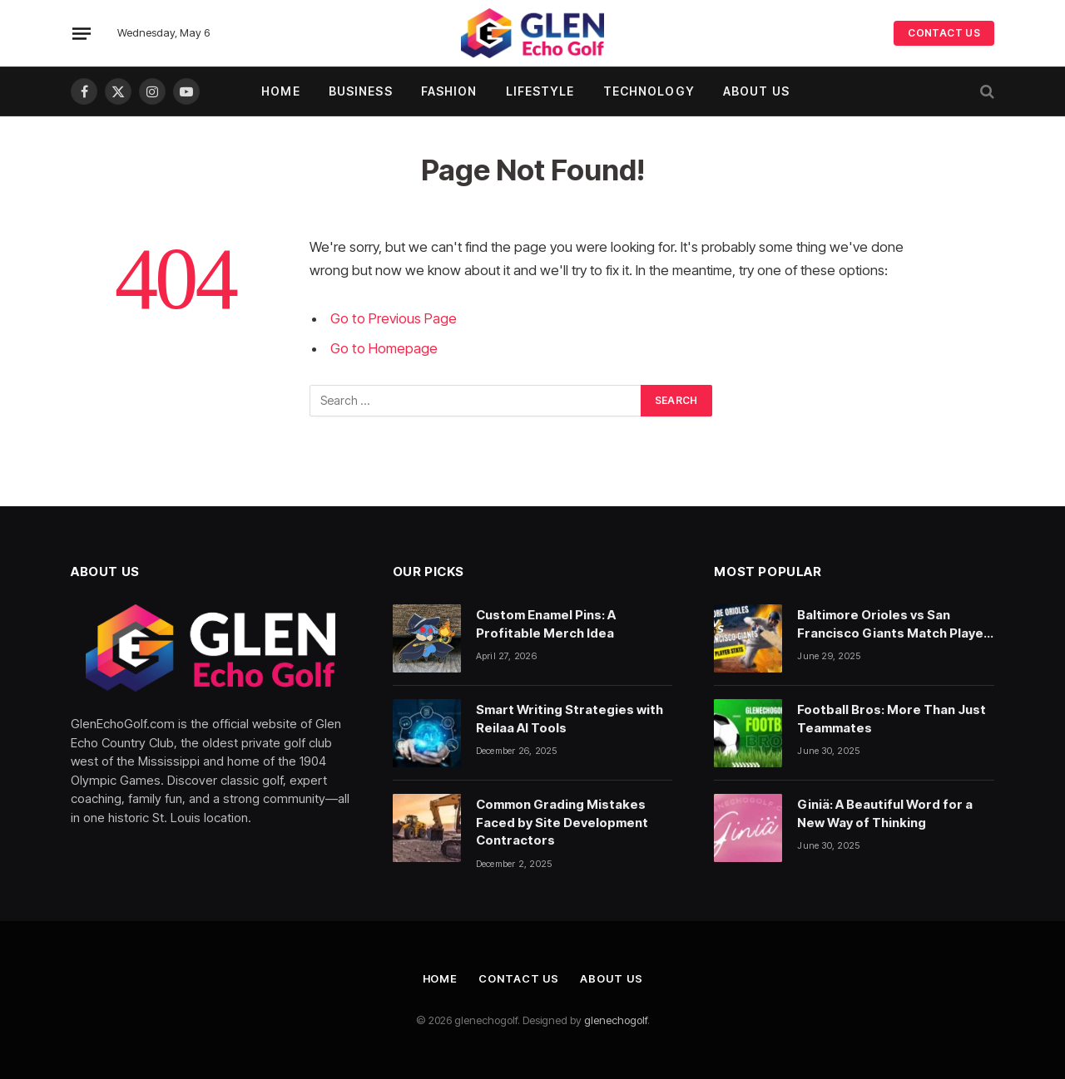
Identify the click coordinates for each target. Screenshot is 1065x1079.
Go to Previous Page (393, 318)
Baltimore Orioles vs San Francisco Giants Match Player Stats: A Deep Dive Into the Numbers (893, 624)
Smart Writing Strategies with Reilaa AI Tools (569, 718)
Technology (649, 91)
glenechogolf (615, 1020)
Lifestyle (540, 91)
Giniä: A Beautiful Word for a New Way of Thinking (885, 813)
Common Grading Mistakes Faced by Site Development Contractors (562, 822)
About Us (756, 91)
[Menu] (81, 33)
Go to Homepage (383, 348)
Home (280, 91)
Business (361, 91)
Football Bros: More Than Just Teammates (891, 718)
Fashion (449, 91)
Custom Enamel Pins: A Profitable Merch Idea (546, 623)
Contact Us (518, 978)
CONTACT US (944, 33)
